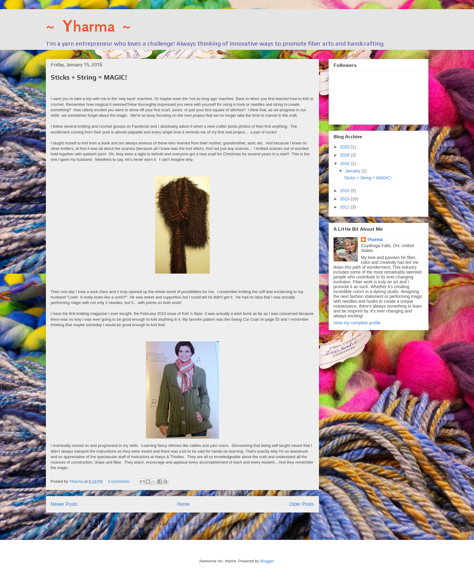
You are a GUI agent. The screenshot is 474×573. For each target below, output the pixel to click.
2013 (345, 198)
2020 (345, 146)
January (353, 170)
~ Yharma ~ (88, 26)
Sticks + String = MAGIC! (89, 77)
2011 (345, 207)
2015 (345, 190)
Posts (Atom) (194, 524)
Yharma (374, 239)
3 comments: (120, 481)
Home (183, 504)
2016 (345, 163)
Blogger (267, 561)
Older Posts (301, 504)
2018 (345, 155)
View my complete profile (357, 322)
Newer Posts (64, 504)
